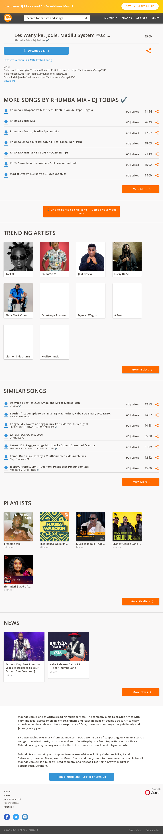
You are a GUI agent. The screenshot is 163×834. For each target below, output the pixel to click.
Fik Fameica (49, 274)
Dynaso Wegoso (88, 315)
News (7, 795)
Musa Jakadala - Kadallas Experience (90, 544)
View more (9, 80)
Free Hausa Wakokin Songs (54, 544)
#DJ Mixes (133, 111)
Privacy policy (152, 830)
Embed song (44, 60)
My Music (110, 18)
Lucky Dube (121, 274)
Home (7, 791)
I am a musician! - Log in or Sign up (81, 776)
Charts (127, 18)
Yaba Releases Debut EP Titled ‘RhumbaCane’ (65, 666)
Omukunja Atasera (54, 315)
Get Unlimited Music (140, 6)
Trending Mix (12, 544)
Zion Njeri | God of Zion (18, 586)
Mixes (155, 18)
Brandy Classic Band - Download (127, 544)
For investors (11, 802)
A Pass (118, 315)
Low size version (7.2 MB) (19, 60)
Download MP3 (36, 50)
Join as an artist (12, 799)
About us (9, 806)
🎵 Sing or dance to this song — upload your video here (81, 211)
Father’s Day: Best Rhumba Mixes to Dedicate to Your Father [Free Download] (22, 668)
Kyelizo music (50, 356)
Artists (141, 18)
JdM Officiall (85, 274)
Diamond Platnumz (17, 356)
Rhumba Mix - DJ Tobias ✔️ (32, 40)
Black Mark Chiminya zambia (18, 315)
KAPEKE (10, 274)
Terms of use (135, 830)
